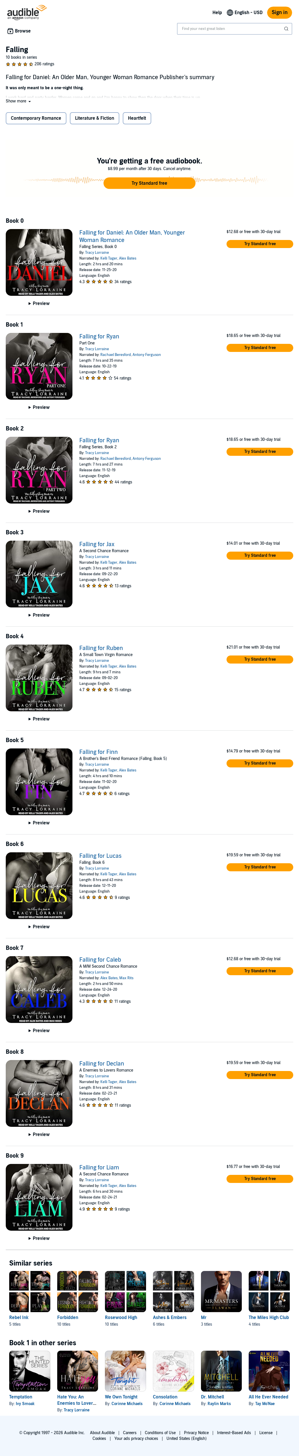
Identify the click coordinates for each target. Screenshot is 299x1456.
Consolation (165, 1397)
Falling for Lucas (100, 856)
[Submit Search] (287, 29)
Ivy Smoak (25, 1403)
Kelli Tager (108, 258)
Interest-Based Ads (234, 1432)
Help (217, 13)
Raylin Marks (219, 1403)
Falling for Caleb (100, 959)
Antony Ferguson (147, 354)
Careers (130, 1432)
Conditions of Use (160, 1432)
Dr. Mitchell (212, 1397)
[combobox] (234, 29)
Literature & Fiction (94, 118)
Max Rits (126, 978)
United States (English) (186, 1438)
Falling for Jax (96, 544)
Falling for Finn (98, 752)
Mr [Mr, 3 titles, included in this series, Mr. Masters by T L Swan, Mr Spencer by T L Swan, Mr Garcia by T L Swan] (203, 1317)
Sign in (280, 12)
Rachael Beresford (115, 354)
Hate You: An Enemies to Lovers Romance (76, 1403)
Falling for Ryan (99, 336)
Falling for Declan (101, 1063)
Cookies (99, 1438)
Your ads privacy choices (136, 1438)
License (266, 1432)
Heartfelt (137, 118)
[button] (19, 101)
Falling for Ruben (101, 648)
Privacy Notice (196, 1432)
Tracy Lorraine (97, 252)
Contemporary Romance (36, 118)
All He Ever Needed (268, 1397)
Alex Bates (127, 258)
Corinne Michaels (127, 1403)
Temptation (20, 1397)
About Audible (102, 1432)
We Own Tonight (121, 1397)
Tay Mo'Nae (265, 1403)
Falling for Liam (99, 1167)
